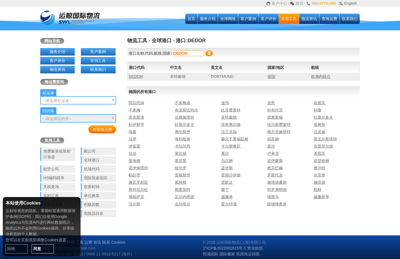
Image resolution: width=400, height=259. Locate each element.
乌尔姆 (227, 160)
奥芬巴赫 (275, 168)
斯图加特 (182, 189)
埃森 (132, 132)
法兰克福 (229, 132)
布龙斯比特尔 (186, 110)
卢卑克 (273, 153)
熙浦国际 (210, 254)
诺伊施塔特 (138, 168)
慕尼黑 (180, 160)
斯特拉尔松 (138, 189)
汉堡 (132, 139)
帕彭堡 (134, 175)
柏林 (317, 189)
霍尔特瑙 (229, 204)
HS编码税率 (53, 178)
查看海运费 (102, 129)
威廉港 (227, 197)
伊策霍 (134, 146)
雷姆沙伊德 (231, 175)
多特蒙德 (229, 117)
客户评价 (268, 18)
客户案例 (248, 18)
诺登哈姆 (321, 160)
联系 (106, 242)
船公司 (90, 151)
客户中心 (276, 3)
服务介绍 (208, 18)
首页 (191, 18)
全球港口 (91, 160)
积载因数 (91, 204)
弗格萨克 (136, 197)
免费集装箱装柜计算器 (57, 154)
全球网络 (228, 18)
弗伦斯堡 (182, 132)
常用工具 (289, 18)
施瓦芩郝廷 (138, 182)
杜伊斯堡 (136, 124)
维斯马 (273, 197)
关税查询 (51, 187)
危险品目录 (93, 213)
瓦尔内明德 (184, 197)
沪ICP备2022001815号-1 (224, 248)
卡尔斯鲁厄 (231, 146)
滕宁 (225, 189)
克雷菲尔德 (323, 146)
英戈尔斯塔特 (325, 139)
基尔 (271, 146)
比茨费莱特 (231, 110)
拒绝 (11, 248)
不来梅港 (182, 103)
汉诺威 (319, 132)
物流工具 (137, 40)
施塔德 (319, 182)
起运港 (48, 93)
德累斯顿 (275, 117)
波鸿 (225, 103)
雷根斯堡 (182, 175)
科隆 (317, 110)
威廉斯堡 (321, 197)
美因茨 (319, 153)
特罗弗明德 (277, 189)
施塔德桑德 (277, 182)
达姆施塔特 (184, 117)
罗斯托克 (275, 175)
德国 (271, 76)
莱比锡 (180, 153)
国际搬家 (227, 254)
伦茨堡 (319, 175)
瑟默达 (227, 182)
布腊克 (319, 103)
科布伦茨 (275, 110)
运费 (88, 242)
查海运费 (329, 18)
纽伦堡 (180, 168)
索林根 (180, 182)
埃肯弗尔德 (231, 124)
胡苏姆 (273, 139)
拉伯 (132, 153)
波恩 (271, 103)
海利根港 (182, 139)
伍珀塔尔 (182, 204)
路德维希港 (277, 204)
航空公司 (51, 169)
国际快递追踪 (95, 178)
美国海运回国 (247, 254)
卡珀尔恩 (182, 146)
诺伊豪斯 (275, 160)
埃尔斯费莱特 (279, 124)
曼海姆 (134, 160)
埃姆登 (319, 124)
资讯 (97, 242)
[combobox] (78, 100)
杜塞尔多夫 (323, 117)
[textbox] (78, 100)
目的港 (48, 111)
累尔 (225, 153)
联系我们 (350, 18)
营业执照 (255, 248)
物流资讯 (309, 18)
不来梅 (134, 110)
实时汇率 (51, 195)
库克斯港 (136, 117)
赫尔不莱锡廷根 (234, 139)
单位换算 (91, 195)
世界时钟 (91, 187)
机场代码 (91, 169)
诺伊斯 (227, 168)
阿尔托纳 (136, 103)
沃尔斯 (134, 204)
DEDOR (136, 76)
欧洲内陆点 (321, 76)
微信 (296, 3)
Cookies (118, 242)
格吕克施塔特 (279, 132)
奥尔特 (319, 168)
